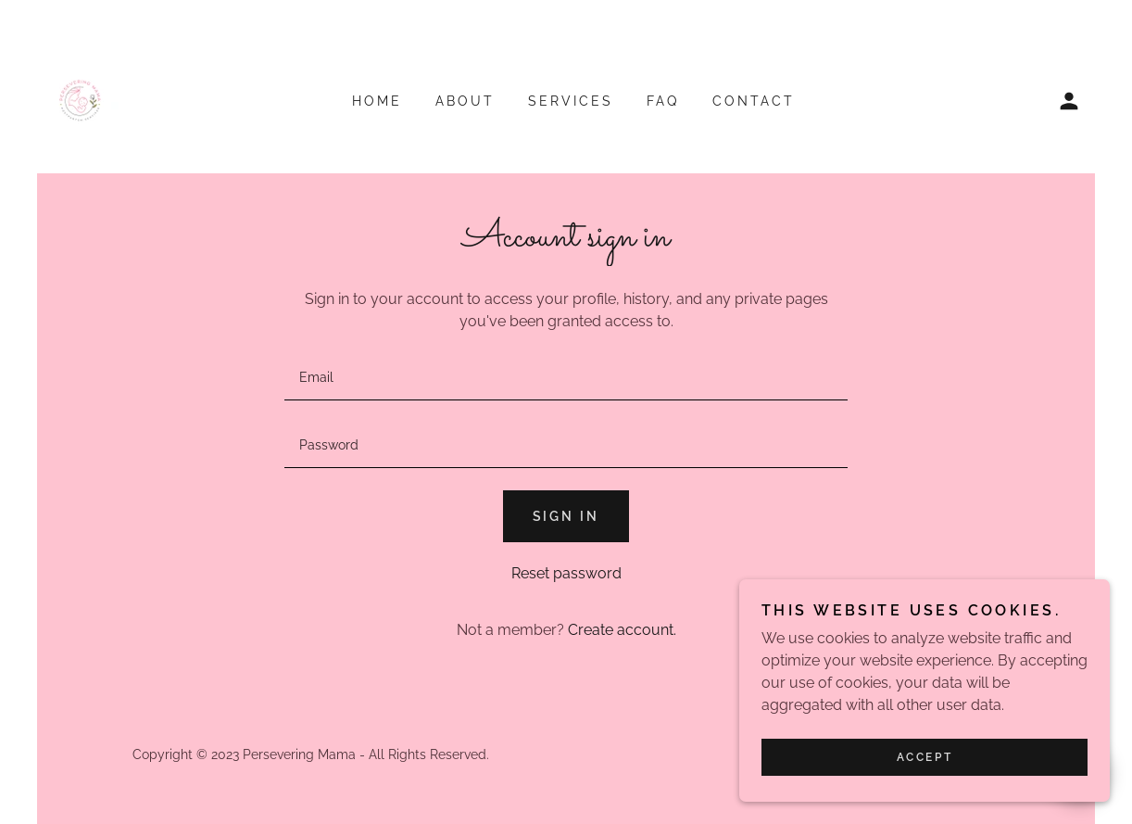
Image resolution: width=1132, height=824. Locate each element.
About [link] (465, 101)
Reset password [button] (566, 573)
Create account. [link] (622, 630)
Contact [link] (753, 101)
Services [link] (570, 101)
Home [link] (377, 101)
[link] (80, 99)
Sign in (566, 516)
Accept (924, 757)
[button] (1069, 101)
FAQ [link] (663, 101)
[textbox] (566, 377)
